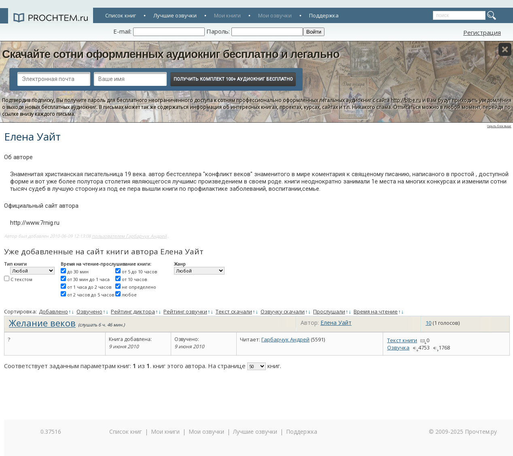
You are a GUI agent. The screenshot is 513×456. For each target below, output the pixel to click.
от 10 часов (134, 279)
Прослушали (329, 311)
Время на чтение (376, 311)
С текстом (21, 279)
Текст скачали (234, 311)
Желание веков (42, 323)
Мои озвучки (275, 15)
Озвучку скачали (283, 311)
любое (129, 295)
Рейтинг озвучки (185, 311)
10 (428, 322)
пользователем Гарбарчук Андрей (129, 236)
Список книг (120, 15)
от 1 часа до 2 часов (89, 287)
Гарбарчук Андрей (285, 339)
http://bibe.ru (406, 100)
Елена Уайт (336, 322)
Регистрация (482, 32)
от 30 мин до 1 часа (88, 279)
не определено (139, 287)
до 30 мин (78, 271)
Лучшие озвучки (175, 15)
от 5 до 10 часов (139, 271)
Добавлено (53, 311)
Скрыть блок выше (499, 126)
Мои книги (227, 15)
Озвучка (398, 347)
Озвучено (89, 311)
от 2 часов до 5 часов (90, 295)
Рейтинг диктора (133, 311)
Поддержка (324, 15)
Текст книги (402, 340)
